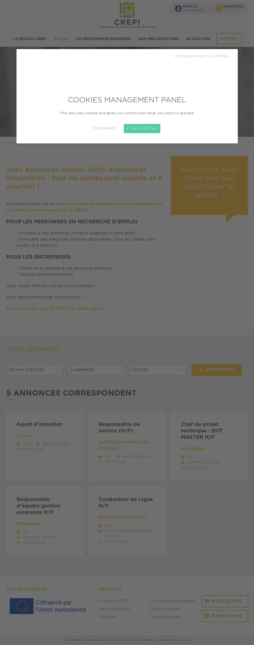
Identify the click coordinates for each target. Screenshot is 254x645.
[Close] (127, 322)
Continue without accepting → (202, 56)
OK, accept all (142, 128)
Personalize (105, 128)
